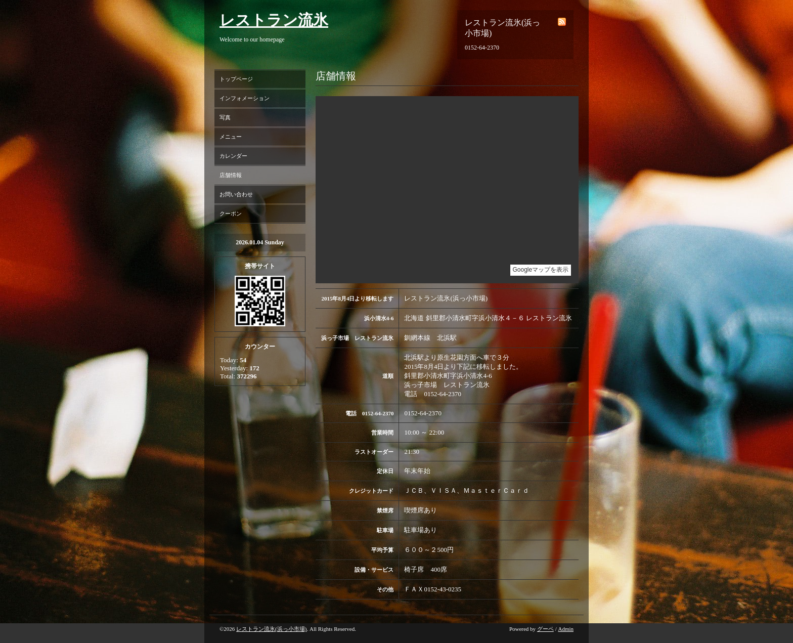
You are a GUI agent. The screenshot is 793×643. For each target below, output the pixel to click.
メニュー (230, 137)
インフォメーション (244, 98)
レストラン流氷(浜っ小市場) (271, 629)
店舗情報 (230, 175)
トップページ (236, 79)
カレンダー (233, 156)
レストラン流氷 (273, 20)
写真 (225, 117)
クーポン (230, 213)
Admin (566, 629)
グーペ (545, 629)
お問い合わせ (236, 194)
